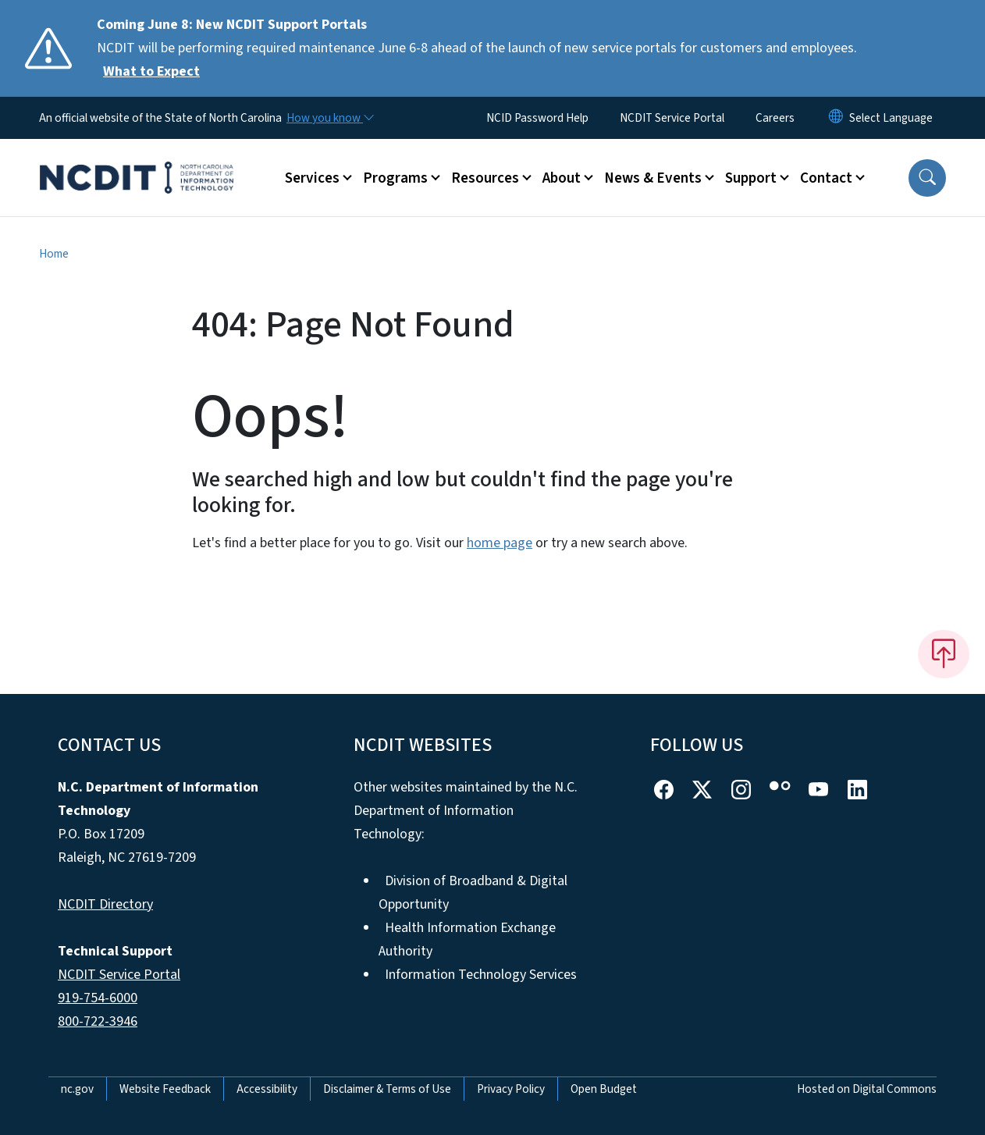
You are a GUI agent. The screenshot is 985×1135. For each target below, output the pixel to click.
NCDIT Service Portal (672, 117)
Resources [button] (485, 178)
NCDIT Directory (105, 904)
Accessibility (266, 1089)
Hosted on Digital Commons (867, 1089)
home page (499, 543)
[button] (927, 178)
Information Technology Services (481, 974)
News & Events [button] (653, 178)
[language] (891, 118)
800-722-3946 (97, 1021)
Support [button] (751, 178)
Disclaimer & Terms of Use (387, 1089)
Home (54, 253)
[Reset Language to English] (836, 118)
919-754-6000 (97, 998)
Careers (775, 117)
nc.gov (77, 1089)
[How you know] (329, 118)
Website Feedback (165, 1089)
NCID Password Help (537, 117)
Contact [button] (826, 178)
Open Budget (604, 1089)
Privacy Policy (511, 1089)
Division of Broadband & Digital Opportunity (473, 892)
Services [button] (312, 178)
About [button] (561, 178)
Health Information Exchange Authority (467, 939)
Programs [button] (395, 178)
